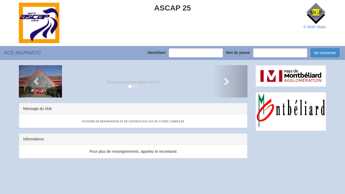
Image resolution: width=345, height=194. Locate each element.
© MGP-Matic (314, 27)
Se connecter (325, 53)
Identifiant (157, 52)
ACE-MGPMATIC (23, 53)
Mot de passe (239, 52)
